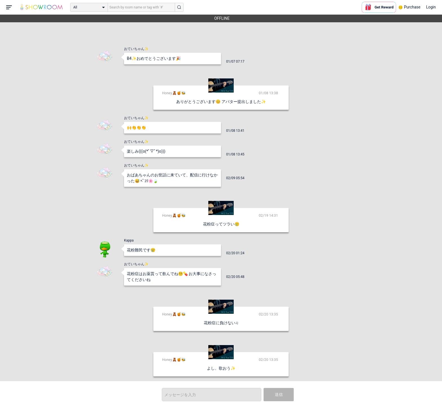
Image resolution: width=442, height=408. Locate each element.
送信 (279, 394)
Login (431, 7)
